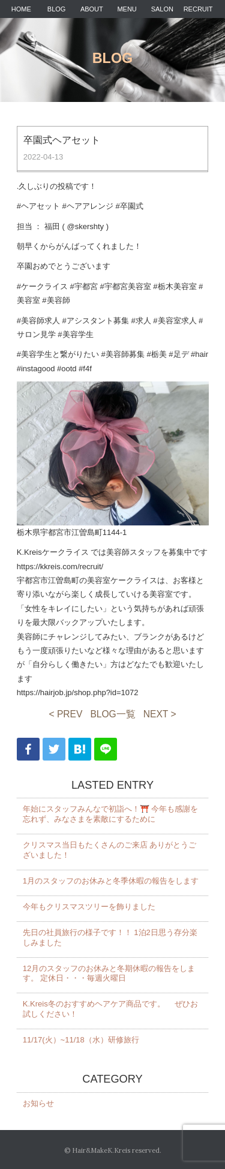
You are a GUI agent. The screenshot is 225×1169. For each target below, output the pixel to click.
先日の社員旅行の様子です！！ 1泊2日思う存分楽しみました (110, 937)
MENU (126, 9)
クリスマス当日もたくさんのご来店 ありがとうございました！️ (110, 850)
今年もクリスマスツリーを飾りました (89, 906)
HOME (21, 9)
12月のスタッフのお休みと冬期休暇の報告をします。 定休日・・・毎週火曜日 (109, 973)
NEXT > (159, 714)
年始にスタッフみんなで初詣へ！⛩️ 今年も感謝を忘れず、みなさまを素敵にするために (111, 814)
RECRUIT (198, 9)
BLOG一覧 (112, 714)
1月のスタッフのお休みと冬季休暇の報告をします (111, 880)
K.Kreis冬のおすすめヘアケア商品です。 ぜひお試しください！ (111, 1008)
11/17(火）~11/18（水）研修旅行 (81, 1039)
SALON (162, 9)
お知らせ (38, 1103)
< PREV (66, 714)
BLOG (56, 9)
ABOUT (91, 9)
